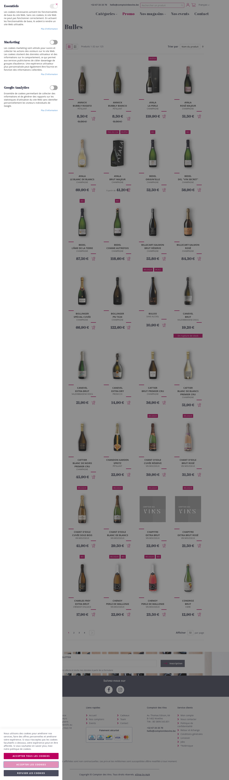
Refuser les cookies (31, 773)
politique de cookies (20, 748)
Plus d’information (49, 29)
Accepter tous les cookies (31, 755)
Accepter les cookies (31, 764)
